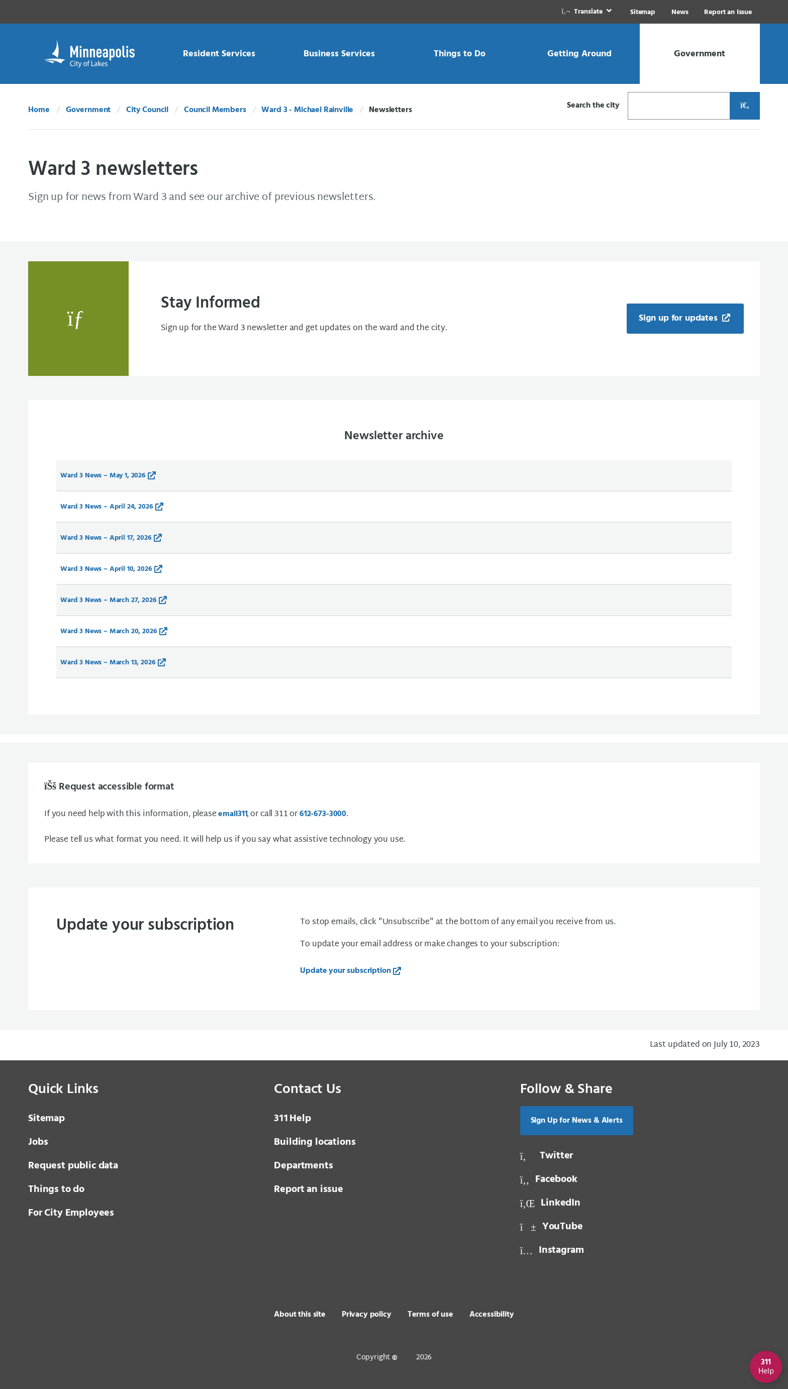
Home (38, 110)
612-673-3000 (323, 814)
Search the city (593, 105)
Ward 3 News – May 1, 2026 (103, 475)
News (679, 12)
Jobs (38, 1142)
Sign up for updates (679, 318)
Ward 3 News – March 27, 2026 (108, 600)
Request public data (73, 1166)
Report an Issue (728, 12)
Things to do (56, 1189)
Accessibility (491, 1314)
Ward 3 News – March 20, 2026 (108, 631)
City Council (147, 110)
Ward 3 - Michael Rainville (307, 110)
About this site (300, 1314)
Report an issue (308, 1189)
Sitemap (642, 12)
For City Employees (71, 1213)
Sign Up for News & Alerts (577, 1120)
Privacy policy (366, 1314)
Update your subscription (345, 970)
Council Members (215, 110)
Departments (303, 1166)
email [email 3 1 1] (232, 814)
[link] (587, 12)
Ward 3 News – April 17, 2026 (106, 538)
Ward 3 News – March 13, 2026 (108, 662)
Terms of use (430, 1314)
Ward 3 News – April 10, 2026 (106, 569)
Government (88, 110)
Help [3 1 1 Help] (292, 1119)
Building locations (314, 1142)
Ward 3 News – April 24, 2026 (106, 507)
